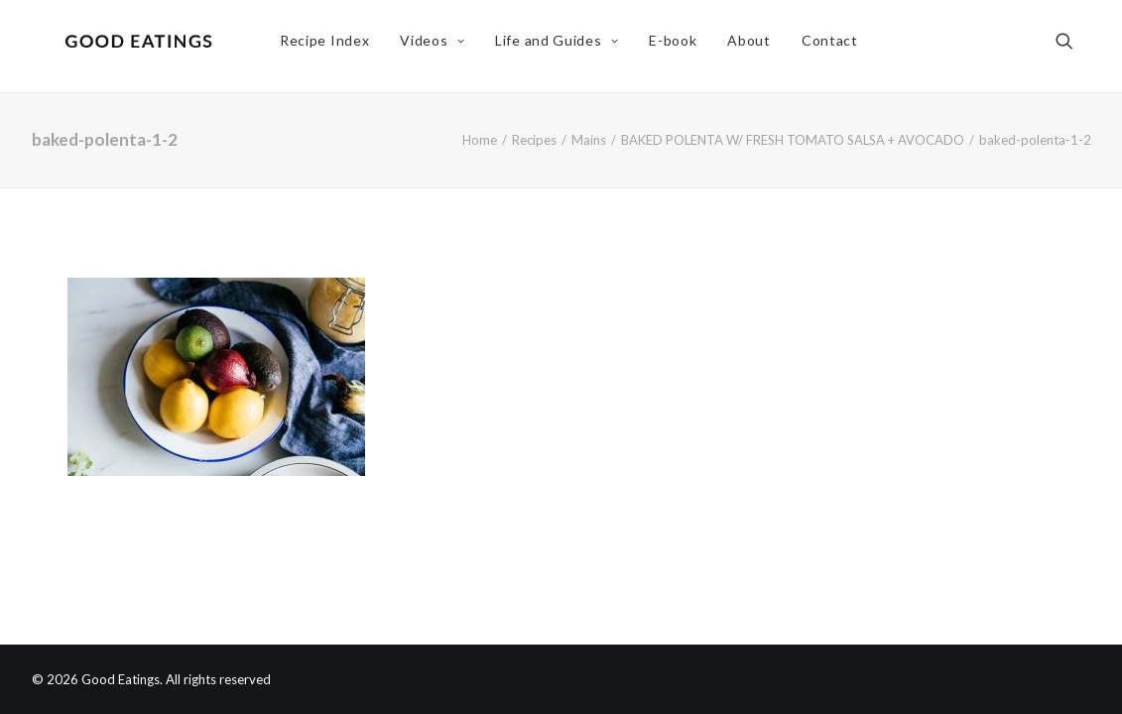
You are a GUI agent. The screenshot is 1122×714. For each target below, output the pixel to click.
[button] (1073, 46)
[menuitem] (329, 46)
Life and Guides (561, 46)
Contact (835, 46)
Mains (588, 140)
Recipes (534, 140)
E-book (677, 46)
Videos (437, 46)
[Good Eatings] (144, 46)
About (754, 46)
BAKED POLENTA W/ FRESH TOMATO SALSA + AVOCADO (792, 140)
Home (479, 140)
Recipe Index (329, 46)
